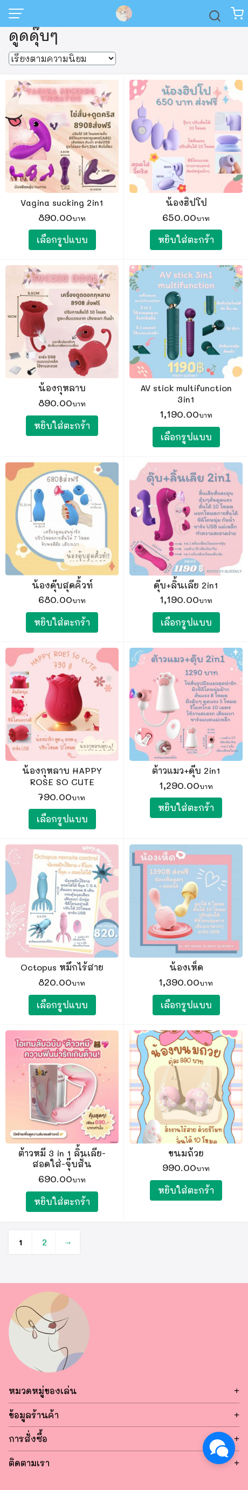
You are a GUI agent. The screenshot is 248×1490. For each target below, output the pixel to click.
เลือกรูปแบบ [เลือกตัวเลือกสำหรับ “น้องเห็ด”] (186, 1004)
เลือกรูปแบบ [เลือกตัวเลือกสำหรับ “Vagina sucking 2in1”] (62, 239)
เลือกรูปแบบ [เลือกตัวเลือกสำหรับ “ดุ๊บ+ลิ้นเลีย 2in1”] (186, 622)
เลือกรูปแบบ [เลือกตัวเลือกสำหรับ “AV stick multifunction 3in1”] (186, 436)
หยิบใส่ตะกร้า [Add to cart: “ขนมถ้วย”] (186, 1190)
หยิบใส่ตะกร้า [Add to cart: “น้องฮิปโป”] (186, 239)
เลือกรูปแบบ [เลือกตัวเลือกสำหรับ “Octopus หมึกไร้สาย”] (62, 1004)
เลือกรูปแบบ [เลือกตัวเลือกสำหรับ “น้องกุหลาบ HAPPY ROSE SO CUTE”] (62, 818)
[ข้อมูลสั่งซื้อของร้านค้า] (62, 58)
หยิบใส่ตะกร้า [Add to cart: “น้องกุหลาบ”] (62, 425)
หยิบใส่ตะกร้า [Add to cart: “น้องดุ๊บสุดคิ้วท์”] (62, 622)
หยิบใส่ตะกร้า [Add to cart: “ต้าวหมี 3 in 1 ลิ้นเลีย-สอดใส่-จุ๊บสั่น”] (62, 1201)
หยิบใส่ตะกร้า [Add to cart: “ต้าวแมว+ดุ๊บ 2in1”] (186, 807)
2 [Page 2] (44, 1242)
